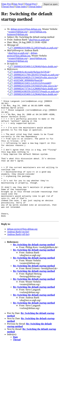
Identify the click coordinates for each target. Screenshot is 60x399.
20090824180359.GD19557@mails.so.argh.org (36, 91)
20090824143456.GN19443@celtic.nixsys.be (35, 86)
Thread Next (8, 6)
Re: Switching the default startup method (34, 268)
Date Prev (6, 4)
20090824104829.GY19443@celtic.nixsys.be (35, 77)
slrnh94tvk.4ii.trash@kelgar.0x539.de (31, 72)
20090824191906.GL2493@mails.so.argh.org (35, 47)
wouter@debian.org (17, 31)
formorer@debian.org (17, 34)
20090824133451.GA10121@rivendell (32, 83)
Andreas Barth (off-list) (18, 258)
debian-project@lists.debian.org (26, 29)
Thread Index (35, 6)
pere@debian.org (38, 31)
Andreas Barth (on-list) (18, 255)
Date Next (18, 4)
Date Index (21, 6)
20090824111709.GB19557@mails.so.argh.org (36, 74)
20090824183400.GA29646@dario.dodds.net (35, 66)
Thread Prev (30, 4)
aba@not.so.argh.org (39, 39)
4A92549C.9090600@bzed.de (28, 80)
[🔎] (10, 47)
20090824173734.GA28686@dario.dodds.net (35, 88)
